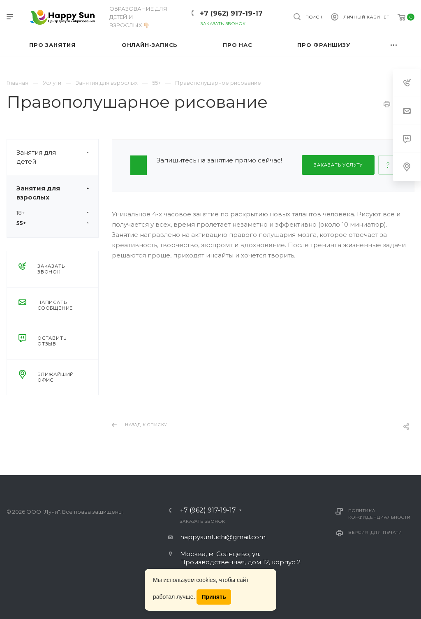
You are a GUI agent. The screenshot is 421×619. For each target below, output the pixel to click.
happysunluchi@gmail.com (223, 537)
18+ (52, 212)
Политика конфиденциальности (379, 514)
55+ (52, 223)
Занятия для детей (57, 157)
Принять (213, 596)
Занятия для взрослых (57, 193)
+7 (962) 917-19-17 (231, 13)
